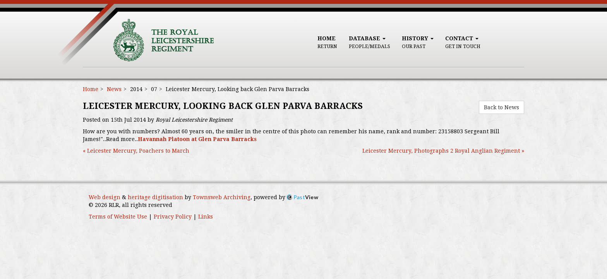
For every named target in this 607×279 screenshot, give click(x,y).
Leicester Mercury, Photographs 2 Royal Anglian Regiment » (443, 151)
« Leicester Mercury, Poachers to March (136, 151)
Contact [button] (462, 42)
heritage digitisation (155, 197)
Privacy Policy (173, 217)
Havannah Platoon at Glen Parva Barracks (197, 139)
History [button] (418, 42)
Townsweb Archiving (221, 197)
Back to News (501, 107)
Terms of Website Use (118, 217)
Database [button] (369, 42)
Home (327, 42)
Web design (104, 197)
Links (205, 217)
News (114, 89)
